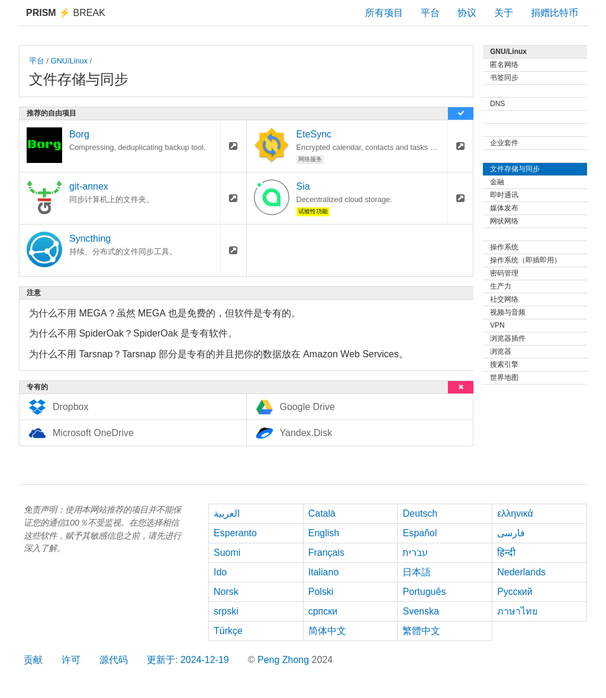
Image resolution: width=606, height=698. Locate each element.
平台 (430, 13)
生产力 (500, 286)
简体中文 (327, 631)
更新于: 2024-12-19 (188, 660)
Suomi (227, 552)
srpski (226, 611)
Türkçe (228, 631)
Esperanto (235, 533)
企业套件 (504, 143)
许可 (71, 660)
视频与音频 (508, 312)
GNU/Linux (69, 60)
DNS (497, 104)
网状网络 (504, 221)
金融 (497, 182)
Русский (514, 592)
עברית (415, 552)
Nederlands (521, 572)
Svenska (420, 611)
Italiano (323, 572)
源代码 (113, 660)
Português (424, 592)
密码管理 (504, 273)
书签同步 (504, 77)
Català (322, 513)
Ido (220, 572)
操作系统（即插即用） (525, 260)
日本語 (416, 572)
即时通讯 (504, 195)
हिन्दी (506, 552)
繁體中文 (421, 631)
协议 (466, 13)
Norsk (226, 592)
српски (323, 611)
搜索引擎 (504, 364)
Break (65, 13)
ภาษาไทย (517, 611)
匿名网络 (504, 64)
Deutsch (419, 513)
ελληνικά (515, 513)
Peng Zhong (284, 660)
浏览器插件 (508, 338)
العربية (227, 513)
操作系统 (504, 247)
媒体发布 (504, 208)
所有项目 (384, 13)
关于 (503, 13)
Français (326, 552)
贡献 (33, 660)
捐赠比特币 (554, 13)
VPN (497, 325)
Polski (321, 592)
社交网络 (504, 299)
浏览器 (500, 351)
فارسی (511, 533)
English (323, 533)
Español (419, 533)
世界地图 (504, 377)
